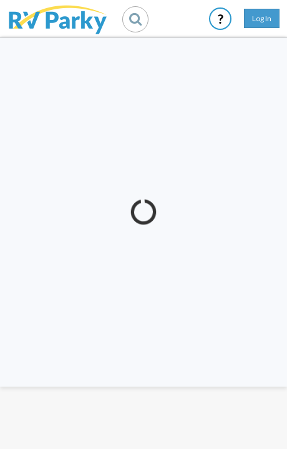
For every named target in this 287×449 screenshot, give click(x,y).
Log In (261, 18)
